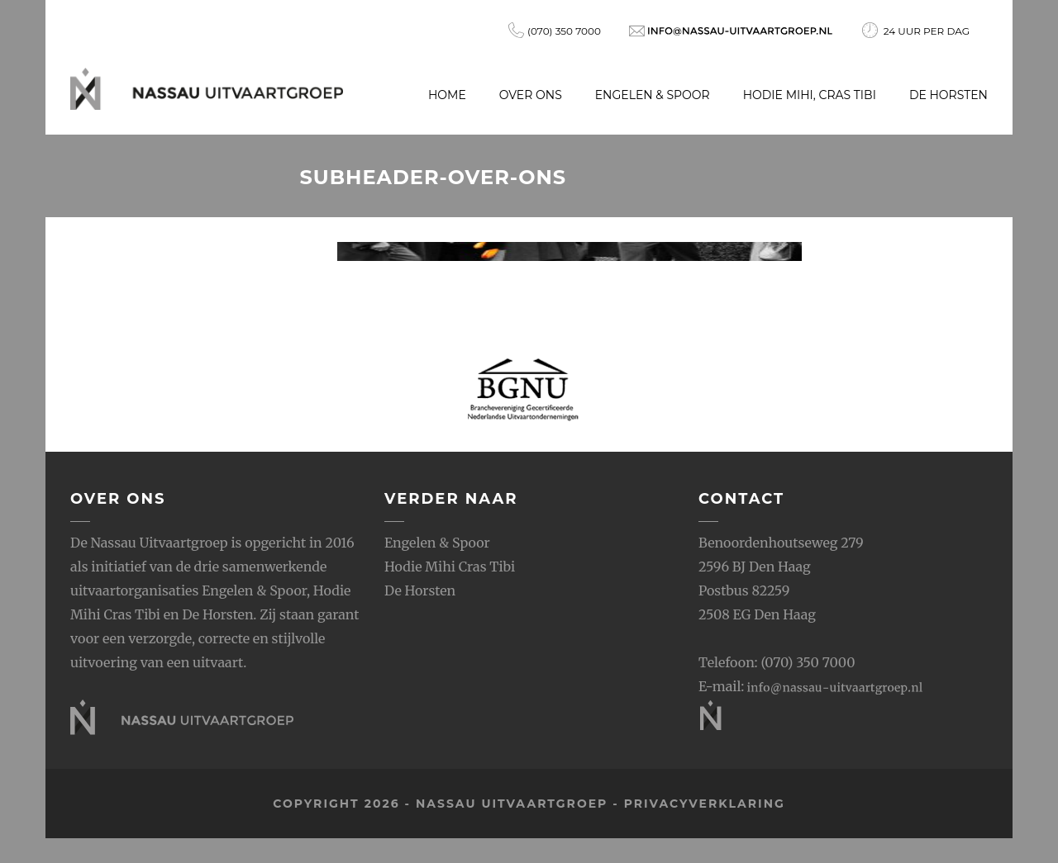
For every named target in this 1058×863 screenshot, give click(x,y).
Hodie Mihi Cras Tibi (449, 566)
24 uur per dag (916, 30)
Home (447, 95)
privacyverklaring (704, 803)
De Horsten (948, 95)
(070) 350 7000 (554, 30)
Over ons (530, 95)
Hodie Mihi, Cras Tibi (809, 95)
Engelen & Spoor (652, 95)
